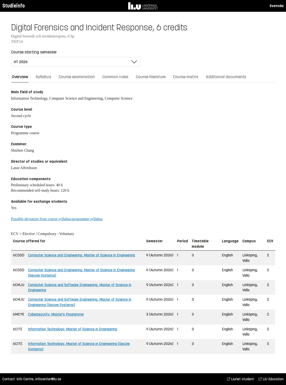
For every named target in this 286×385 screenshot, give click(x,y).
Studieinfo (13, 6)
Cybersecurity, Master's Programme (56, 314)
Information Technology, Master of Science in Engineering (72, 329)
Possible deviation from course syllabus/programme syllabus (57, 219)
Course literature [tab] (151, 76)
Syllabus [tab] (43, 76)
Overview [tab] (20, 76)
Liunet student (240, 379)
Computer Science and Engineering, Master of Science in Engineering (81, 255)
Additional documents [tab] (226, 76)
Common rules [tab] (115, 76)
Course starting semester (34, 52)
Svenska (276, 6)
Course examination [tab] (77, 76)
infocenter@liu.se (48, 379)
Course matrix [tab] (185, 76)
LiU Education (271, 379)
